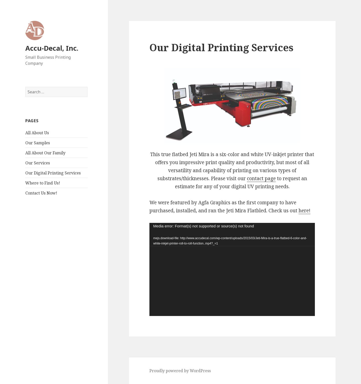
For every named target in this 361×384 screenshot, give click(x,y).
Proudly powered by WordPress (180, 370)
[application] (232, 269)
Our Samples (37, 143)
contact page (261, 178)
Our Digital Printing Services (53, 173)
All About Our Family (45, 153)
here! (304, 210)
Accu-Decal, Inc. (51, 48)
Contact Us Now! (41, 193)
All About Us (37, 133)
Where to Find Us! (42, 183)
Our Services (37, 163)
